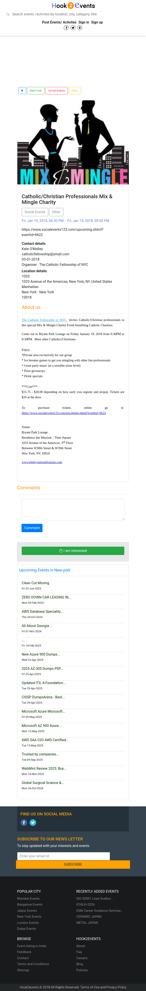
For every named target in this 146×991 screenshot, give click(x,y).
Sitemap (23, 970)
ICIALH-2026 (85, 904)
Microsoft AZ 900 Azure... (41, 726)
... (23, 640)
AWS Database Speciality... (42, 611)
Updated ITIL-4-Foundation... (44, 683)
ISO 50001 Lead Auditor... (94, 899)
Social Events (56, 90)
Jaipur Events (27, 911)
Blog (79, 964)
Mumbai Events (28, 899)
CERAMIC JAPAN (88, 917)
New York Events (29, 917)
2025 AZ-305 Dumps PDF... (42, 669)
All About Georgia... (37, 626)
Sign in (83, 22)
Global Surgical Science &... (43, 783)
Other (74, 90)
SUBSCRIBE (73, 864)
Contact (22, 958)
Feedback (24, 952)
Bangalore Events (30, 904)
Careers (82, 958)
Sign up (97, 22)
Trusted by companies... (40, 754)
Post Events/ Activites (59, 22)
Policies (82, 970)
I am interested (73, 551)
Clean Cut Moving (35, 583)
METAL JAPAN (87, 923)
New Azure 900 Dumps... (41, 654)
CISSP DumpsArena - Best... (43, 697)
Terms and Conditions (33, 964)
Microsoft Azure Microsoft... (43, 711)
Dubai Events (26, 929)
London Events (28, 923)
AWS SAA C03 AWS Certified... (45, 740)
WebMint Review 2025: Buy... (44, 768)
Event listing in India (31, 946)
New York (36, 90)
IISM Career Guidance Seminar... (99, 911)
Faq (79, 952)
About (80, 946)
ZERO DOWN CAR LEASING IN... (46, 597)
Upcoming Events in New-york (44, 570)
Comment (32, 528)
